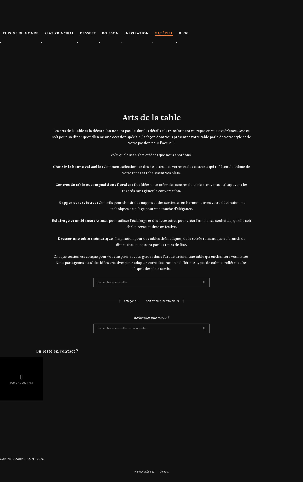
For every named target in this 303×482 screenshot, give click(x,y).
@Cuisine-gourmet (21, 383)
